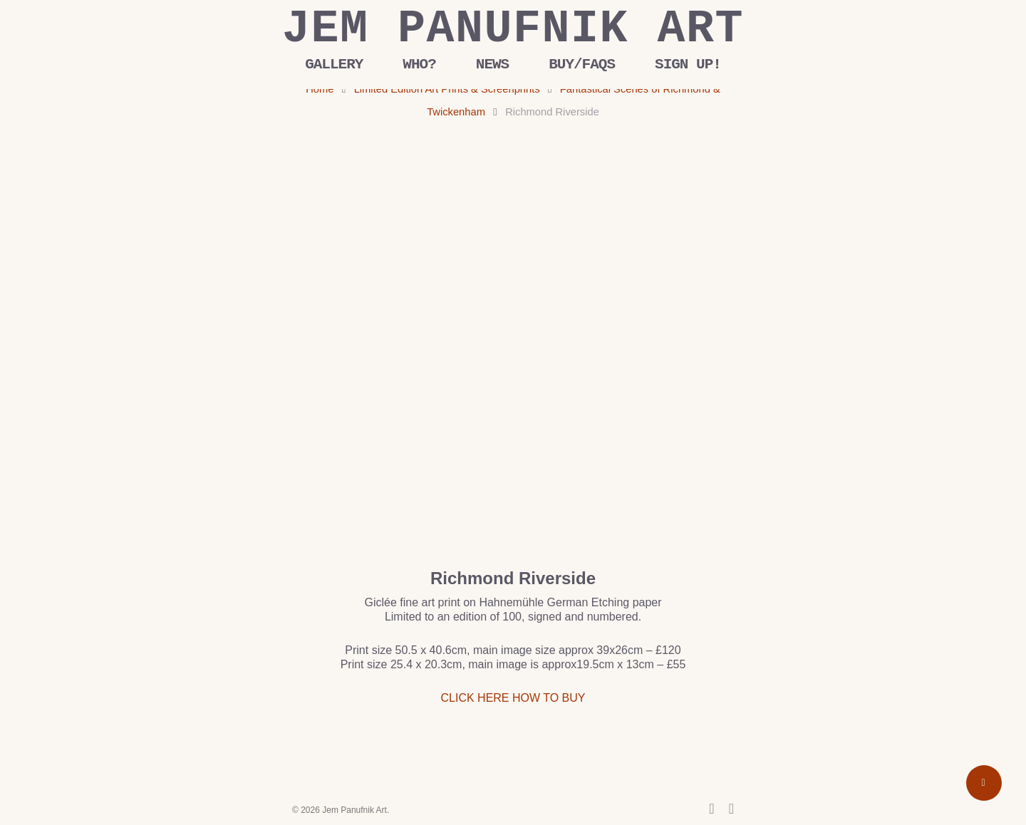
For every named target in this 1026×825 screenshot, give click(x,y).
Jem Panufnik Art (513, 29)
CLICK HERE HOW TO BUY (513, 698)
